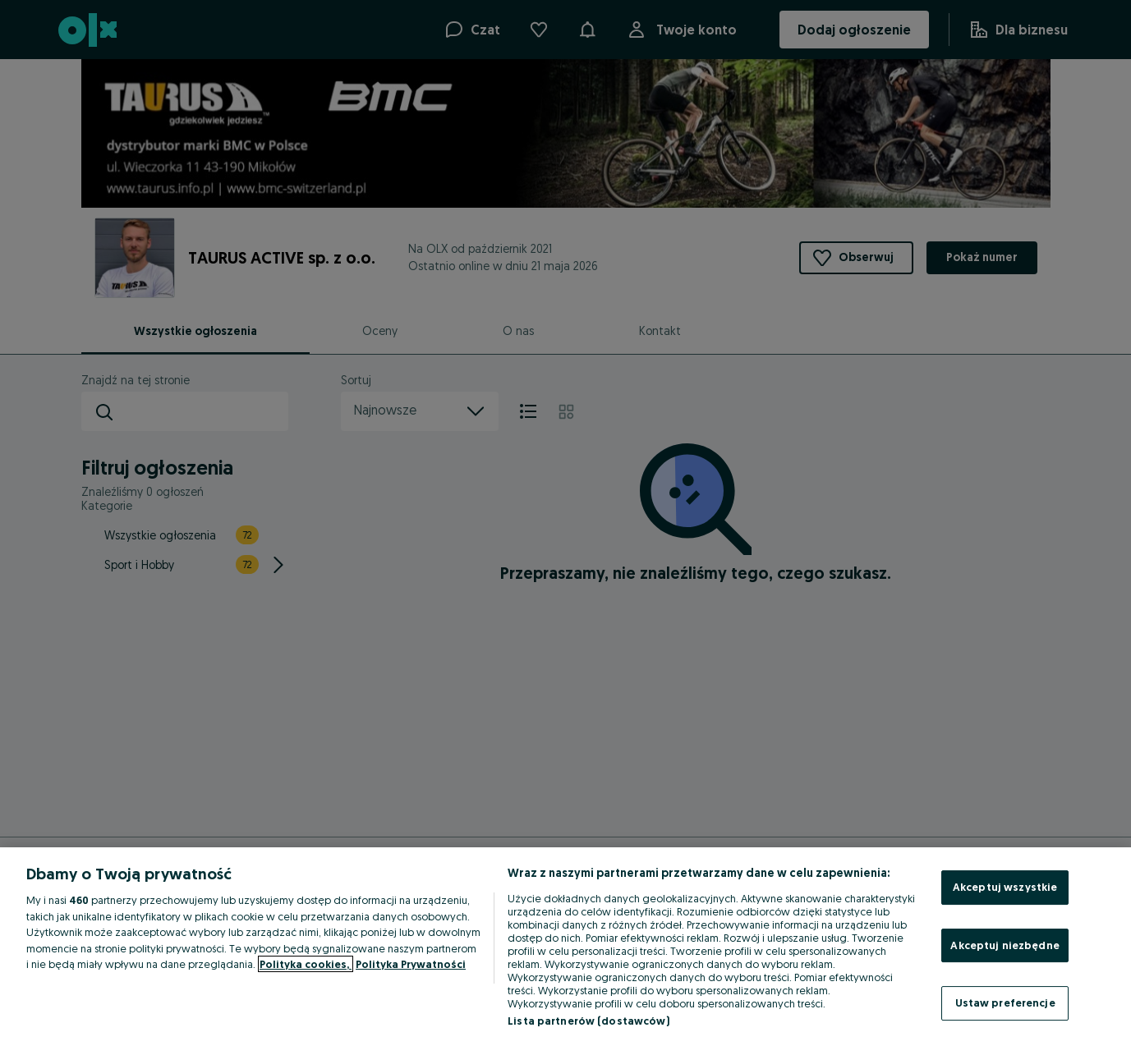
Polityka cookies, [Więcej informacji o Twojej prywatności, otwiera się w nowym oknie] (306, 963)
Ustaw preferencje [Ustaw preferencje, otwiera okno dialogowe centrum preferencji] (1005, 1002)
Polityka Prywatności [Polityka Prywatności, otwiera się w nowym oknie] (411, 963)
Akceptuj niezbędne (1004, 945)
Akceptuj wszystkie (1005, 886)
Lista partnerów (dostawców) (588, 1020)
